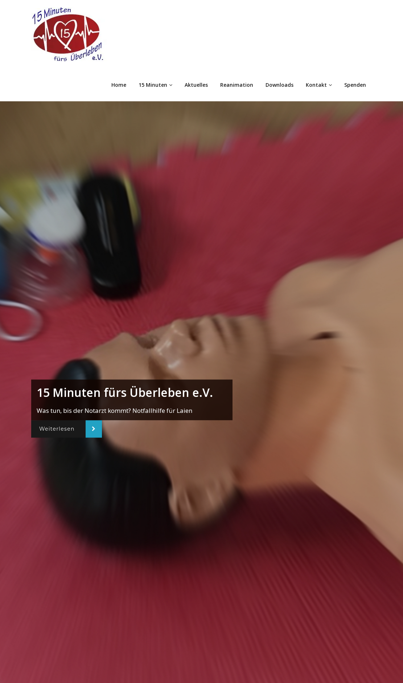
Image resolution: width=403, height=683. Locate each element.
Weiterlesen (57, 429)
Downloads (279, 84)
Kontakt (319, 84)
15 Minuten (155, 84)
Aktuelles (196, 84)
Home (118, 84)
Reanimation (236, 84)
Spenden (355, 84)
